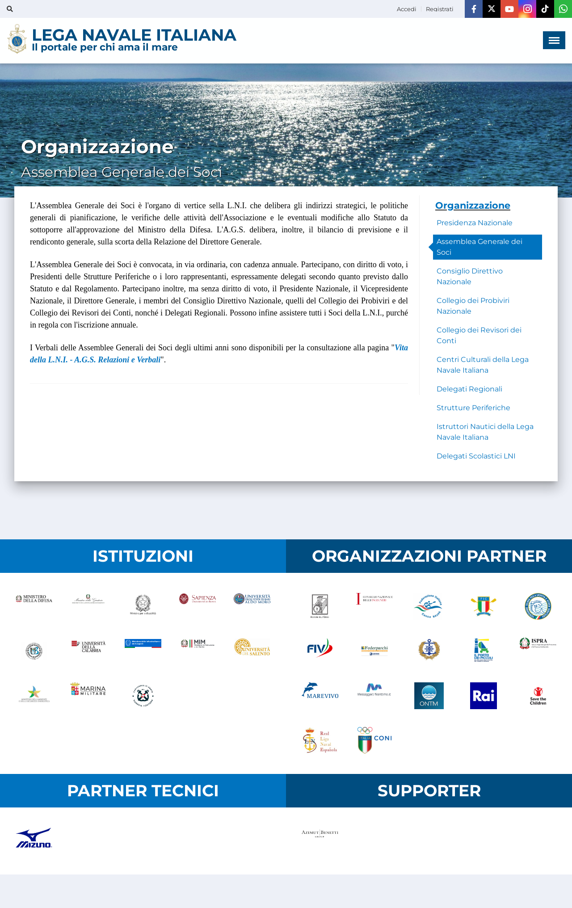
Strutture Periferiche (473, 408)
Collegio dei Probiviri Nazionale (473, 305)
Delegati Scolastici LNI (476, 456)
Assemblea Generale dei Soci (479, 246)
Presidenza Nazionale (475, 223)
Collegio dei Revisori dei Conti (479, 335)
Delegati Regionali (469, 389)
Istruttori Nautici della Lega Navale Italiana (485, 431)
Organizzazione (472, 205)
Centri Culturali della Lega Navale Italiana (483, 364)
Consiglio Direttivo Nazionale (470, 276)
